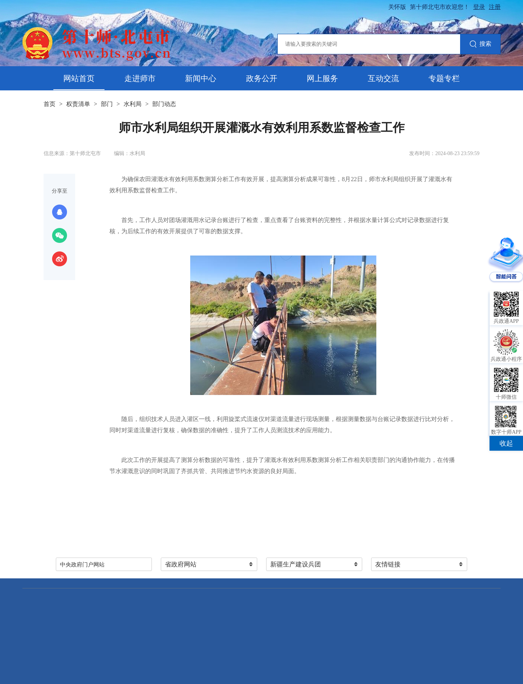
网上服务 (322, 78)
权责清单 (78, 104)
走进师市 (140, 78)
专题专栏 (444, 78)
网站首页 (79, 78)
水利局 (132, 104)
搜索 (480, 44)
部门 (107, 104)
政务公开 (261, 78)
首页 (49, 104)
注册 (495, 7)
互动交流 (383, 78)
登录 (479, 7)
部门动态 (164, 104)
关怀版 (397, 7)
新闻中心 (200, 78)
